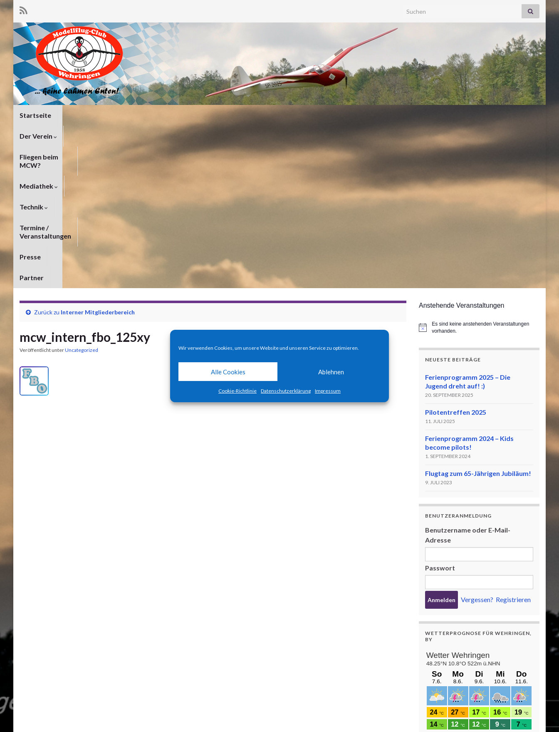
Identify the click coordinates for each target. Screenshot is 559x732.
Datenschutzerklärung (286, 391)
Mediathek (207, 115)
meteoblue (440, 674)
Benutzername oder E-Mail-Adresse (467, 372)
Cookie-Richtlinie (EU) (511, 714)
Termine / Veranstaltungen (322, 115)
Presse (386, 115)
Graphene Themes (86, 722)
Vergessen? (477, 437)
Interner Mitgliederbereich (98, 149)
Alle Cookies (228, 372)
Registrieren (513, 437)
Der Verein (82, 115)
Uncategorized (81, 187)
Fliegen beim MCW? (145, 115)
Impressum (328, 391)
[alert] (479, 165)
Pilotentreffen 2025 (455, 250)
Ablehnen (331, 372)
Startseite (35, 115)
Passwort (440, 405)
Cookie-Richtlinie (237, 391)
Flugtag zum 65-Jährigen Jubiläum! (478, 311)
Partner (422, 115)
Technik (254, 115)
